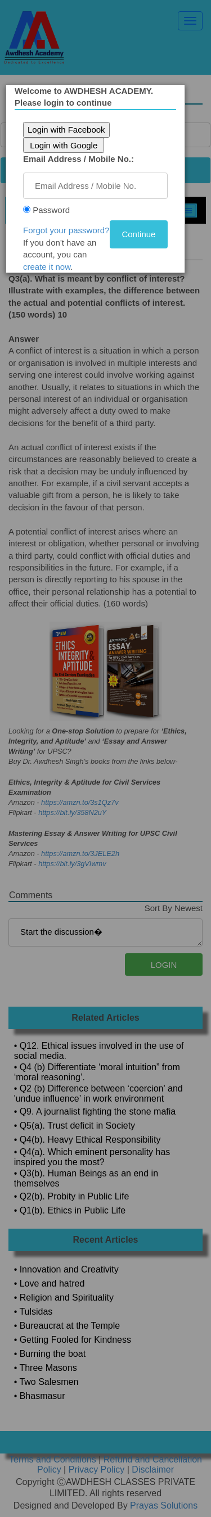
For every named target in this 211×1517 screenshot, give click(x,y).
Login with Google (64, 145)
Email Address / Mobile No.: (78, 159)
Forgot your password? (66, 230)
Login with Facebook (66, 129)
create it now (46, 266)
